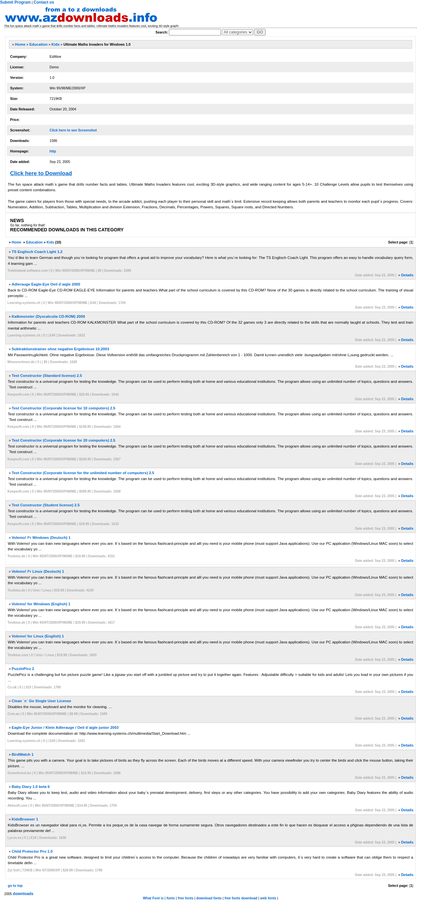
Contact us (44, 2)
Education (38, 44)
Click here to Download (41, 173)
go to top (15, 886)
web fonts (268, 898)
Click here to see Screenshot (73, 130)
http (53, 151)
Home (20, 44)
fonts (170, 898)
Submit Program (15, 2)
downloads (23, 893)
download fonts (209, 898)
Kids (55, 44)
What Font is (153, 898)
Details (407, 275)
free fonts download (240, 898)
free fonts (186, 898)
